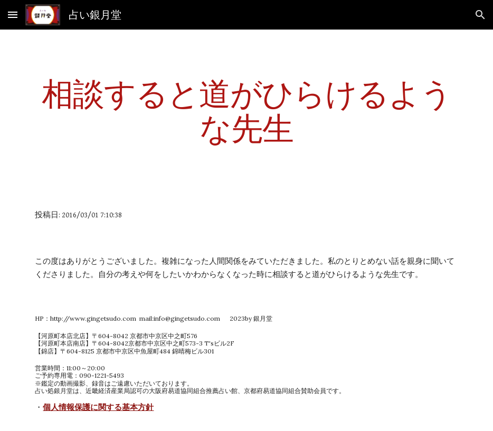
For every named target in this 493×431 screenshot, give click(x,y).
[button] (12, 14)
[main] (246, 111)
